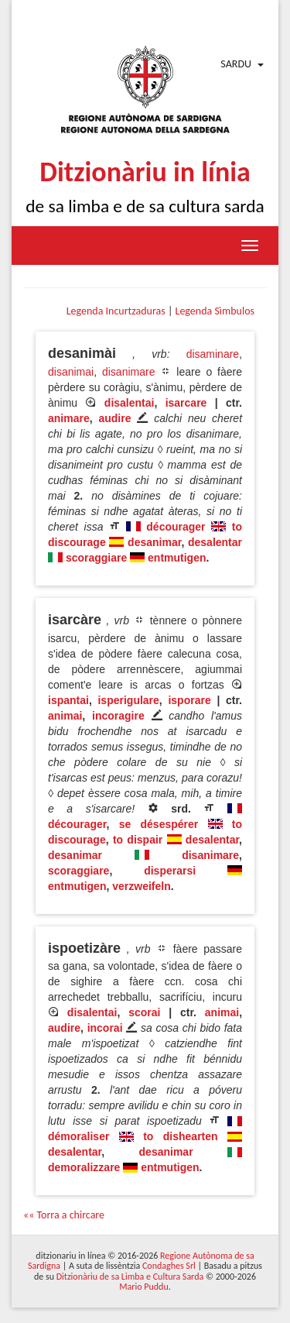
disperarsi (170, 870)
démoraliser (78, 1136)
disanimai (71, 372)
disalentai (129, 403)
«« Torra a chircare (63, 1215)
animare (69, 418)
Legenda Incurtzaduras (116, 311)
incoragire (118, 716)
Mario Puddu (143, 1286)
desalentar (215, 542)
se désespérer (159, 824)
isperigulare (128, 700)
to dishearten (180, 1136)
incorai (105, 1028)
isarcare (186, 403)
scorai (144, 1012)
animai (65, 716)
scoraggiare (96, 558)
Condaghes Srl (169, 1265)
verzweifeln (141, 886)
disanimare (128, 372)
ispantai (68, 700)
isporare (189, 700)
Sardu (235, 63)
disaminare (212, 354)
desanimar (154, 542)
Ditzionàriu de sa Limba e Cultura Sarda (129, 1276)
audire (114, 418)
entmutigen (177, 558)
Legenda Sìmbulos (215, 311)
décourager (175, 527)
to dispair (137, 839)
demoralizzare (84, 1167)
